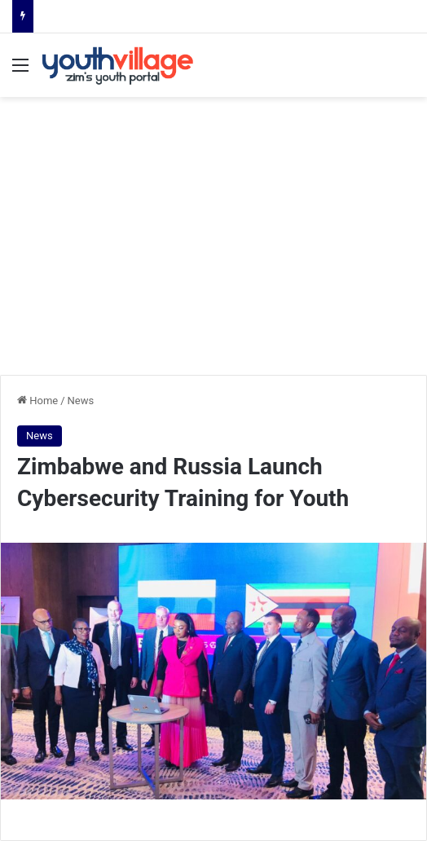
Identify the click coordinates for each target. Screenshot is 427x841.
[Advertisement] (213, 244)
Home (37, 400)
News (81, 400)
